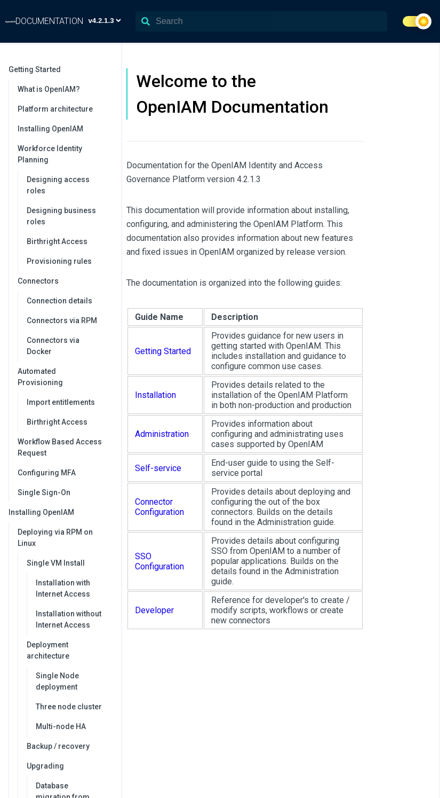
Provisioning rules (59, 261)
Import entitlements (61, 402)
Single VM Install (68, 563)
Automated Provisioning (64, 377)
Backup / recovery (58, 746)
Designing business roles (61, 216)
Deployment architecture (68, 650)
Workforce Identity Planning (64, 154)
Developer (154, 610)
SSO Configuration (159, 561)
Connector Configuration (159, 507)
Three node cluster (69, 706)
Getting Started (59, 69)
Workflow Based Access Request (60, 447)
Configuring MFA (47, 472)
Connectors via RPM (62, 320)
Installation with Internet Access (63, 588)
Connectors (64, 281)
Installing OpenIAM (50, 128)
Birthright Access (57, 241)
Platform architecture (55, 109)
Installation (155, 395)
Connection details (59, 300)
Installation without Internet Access (68, 619)
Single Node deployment (57, 681)
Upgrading (68, 766)
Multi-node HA (61, 726)
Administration (162, 434)
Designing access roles (58, 185)
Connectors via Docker (53, 346)
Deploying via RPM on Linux (64, 537)
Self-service (158, 468)
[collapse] (107, 70)
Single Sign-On (44, 492)
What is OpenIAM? (49, 89)
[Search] (261, 21)
